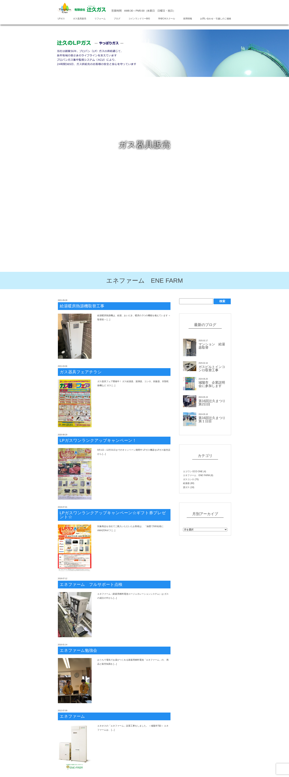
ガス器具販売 (79, 18)
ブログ (117, 18)
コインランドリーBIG (139, 18)
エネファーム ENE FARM (196, 475)
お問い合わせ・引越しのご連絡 (215, 18)
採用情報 (187, 18)
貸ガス (186, 487)
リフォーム (100, 18)
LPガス (61, 18)
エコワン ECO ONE (193, 471)
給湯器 (186, 483)
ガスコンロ (188, 479)
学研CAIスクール (166, 18)
